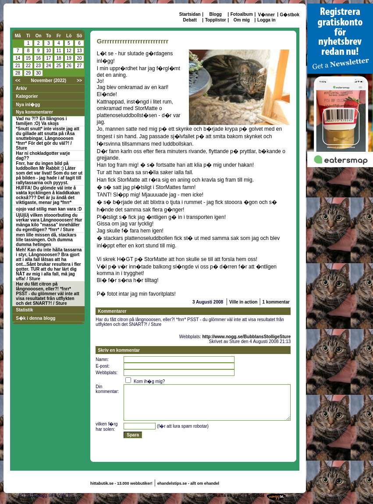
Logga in (266, 20)
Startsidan (190, 14)
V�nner (266, 14)
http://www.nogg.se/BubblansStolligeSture (246, 336)
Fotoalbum (242, 14)
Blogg (216, 14)
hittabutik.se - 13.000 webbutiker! (121, 483)
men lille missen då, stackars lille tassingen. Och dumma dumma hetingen (46, 239)
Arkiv (21, 88)
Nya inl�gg (28, 104)
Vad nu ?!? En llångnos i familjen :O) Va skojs (41, 121)
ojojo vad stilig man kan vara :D (49, 209)
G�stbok (289, 14)
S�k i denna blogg (35, 318)
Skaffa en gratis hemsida (238, 495)
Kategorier (27, 96)
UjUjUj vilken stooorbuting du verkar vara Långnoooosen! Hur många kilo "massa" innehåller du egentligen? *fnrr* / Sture (49, 222)
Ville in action (243, 302)
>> (79, 80)
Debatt (190, 20)
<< (18, 80)
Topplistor (215, 20)
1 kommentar (276, 302)
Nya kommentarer (34, 112)
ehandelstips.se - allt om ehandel (188, 483)
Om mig (242, 20)
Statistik (24, 309)
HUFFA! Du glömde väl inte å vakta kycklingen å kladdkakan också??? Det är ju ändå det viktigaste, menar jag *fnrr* (48, 195)
